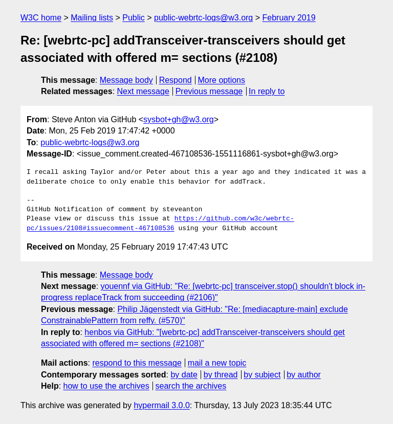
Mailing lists (92, 17)
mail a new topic (217, 363)
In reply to (267, 91)
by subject (262, 374)
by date (183, 374)
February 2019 (289, 17)
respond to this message (136, 363)
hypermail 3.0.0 (161, 405)
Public (133, 17)
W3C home (40, 17)
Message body (126, 80)
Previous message (209, 91)
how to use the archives (106, 386)
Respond (175, 80)
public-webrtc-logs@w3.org (203, 17)
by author (304, 374)
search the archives (191, 386)
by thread (221, 374)
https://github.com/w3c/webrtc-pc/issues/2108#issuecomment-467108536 (160, 223)
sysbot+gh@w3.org (178, 119)
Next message (143, 91)
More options (222, 80)
